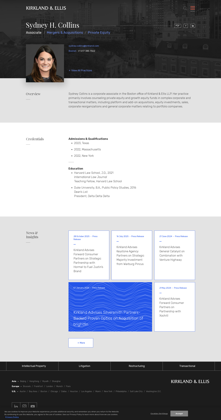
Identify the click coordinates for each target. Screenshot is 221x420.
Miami (98, 391)
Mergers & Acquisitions (65, 33)
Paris (68, 386)
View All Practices (81, 70)
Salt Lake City (136, 391)
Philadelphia (121, 391)
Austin (23, 391)
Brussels (27, 386)
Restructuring (137, 366)
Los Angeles (86, 391)
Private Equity (99, 33)
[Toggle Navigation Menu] (192, 8)
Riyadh (45, 381)
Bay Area (33, 391)
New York (108, 391)
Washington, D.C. (153, 391)
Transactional (187, 366)
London (49, 386)
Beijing (23, 381)
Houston (74, 391)
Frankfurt (38, 386)
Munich (59, 386)
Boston (72, 51)
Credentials (35, 139)
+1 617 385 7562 (86, 51)
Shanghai (56, 381)
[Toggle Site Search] (185, 8)
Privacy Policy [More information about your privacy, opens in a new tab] (12, 418)
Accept (179, 414)
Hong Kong (34, 381)
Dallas (64, 391)
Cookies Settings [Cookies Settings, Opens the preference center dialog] (159, 414)
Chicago (54, 391)
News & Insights (32, 235)
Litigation (84, 366)
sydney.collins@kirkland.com (84, 46)
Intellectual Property (34, 366)
